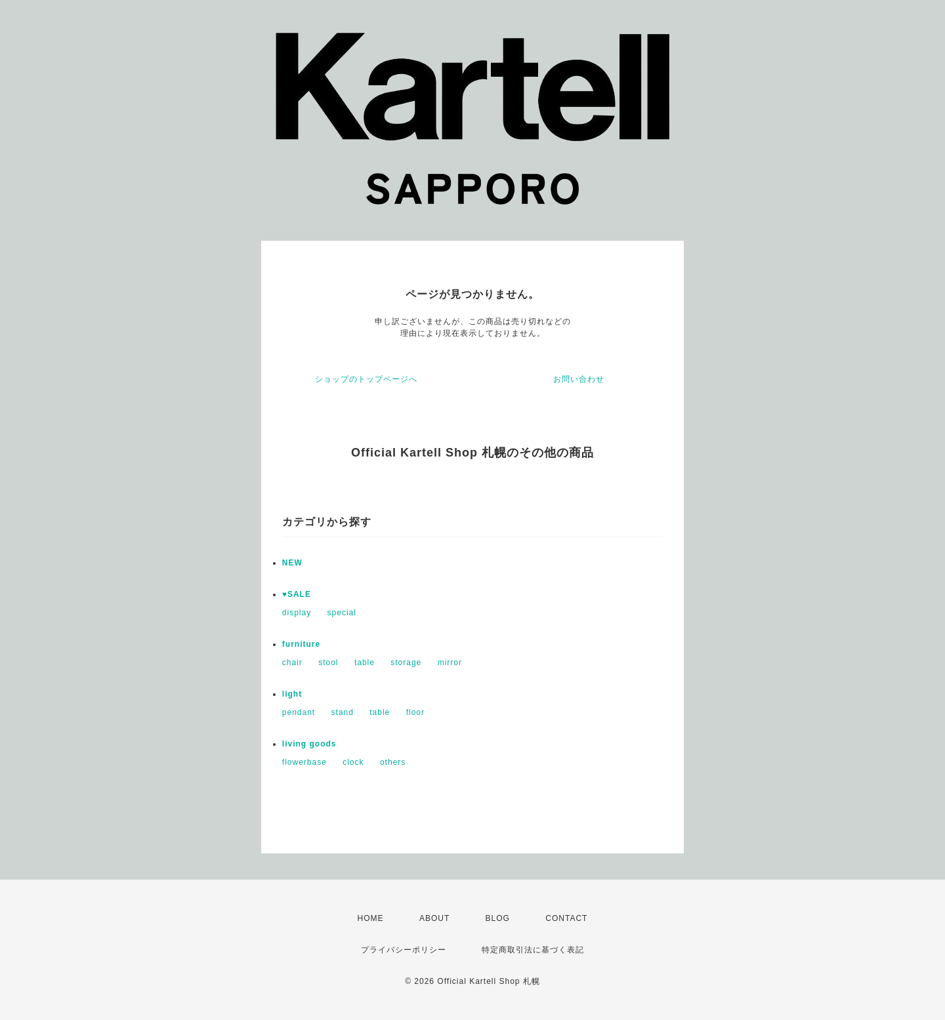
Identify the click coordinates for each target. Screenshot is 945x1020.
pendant (298, 712)
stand (342, 712)
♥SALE (296, 594)
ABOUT (434, 918)
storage (405, 662)
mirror (450, 662)
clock (353, 762)
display (296, 612)
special (341, 612)
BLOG (498, 918)
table (364, 662)
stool (328, 662)
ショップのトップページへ (366, 379)
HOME (371, 918)
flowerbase (304, 762)
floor (415, 712)
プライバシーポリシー (403, 949)
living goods (309, 743)
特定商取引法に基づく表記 (533, 949)
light (292, 694)
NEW (292, 562)
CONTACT (566, 918)
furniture (301, 644)
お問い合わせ (578, 379)
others (393, 762)
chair (292, 662)
